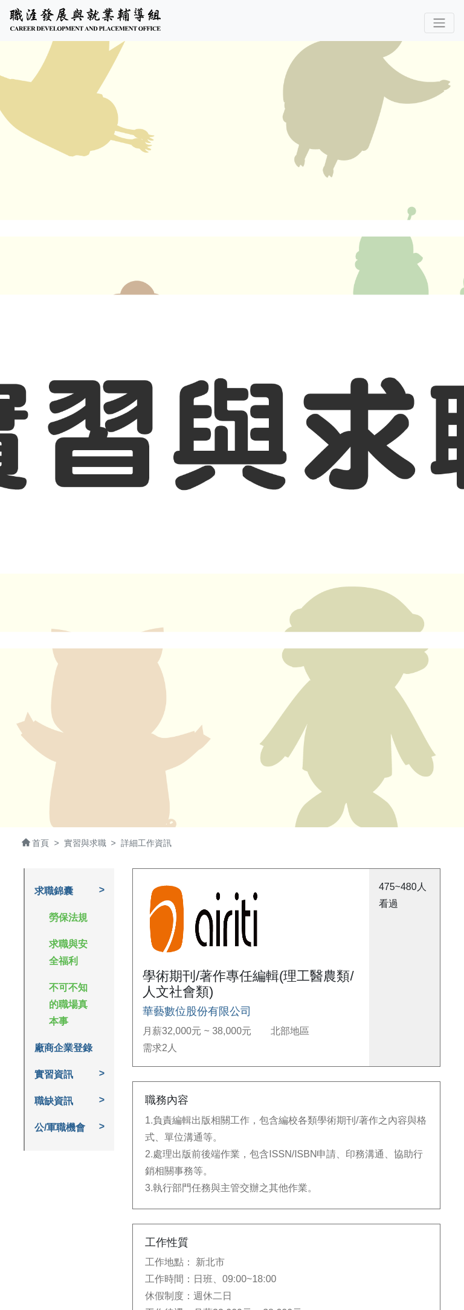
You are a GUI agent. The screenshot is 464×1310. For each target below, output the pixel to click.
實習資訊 (53, 1074)
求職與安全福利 (68, 952)
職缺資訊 (53, 1101)
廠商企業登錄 (63, 1048)
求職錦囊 (53, 891)
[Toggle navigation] (439, 23)
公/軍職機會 (59, 1127)
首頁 (40, 843)
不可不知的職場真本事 (68, 1004)
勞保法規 (68, 917)
